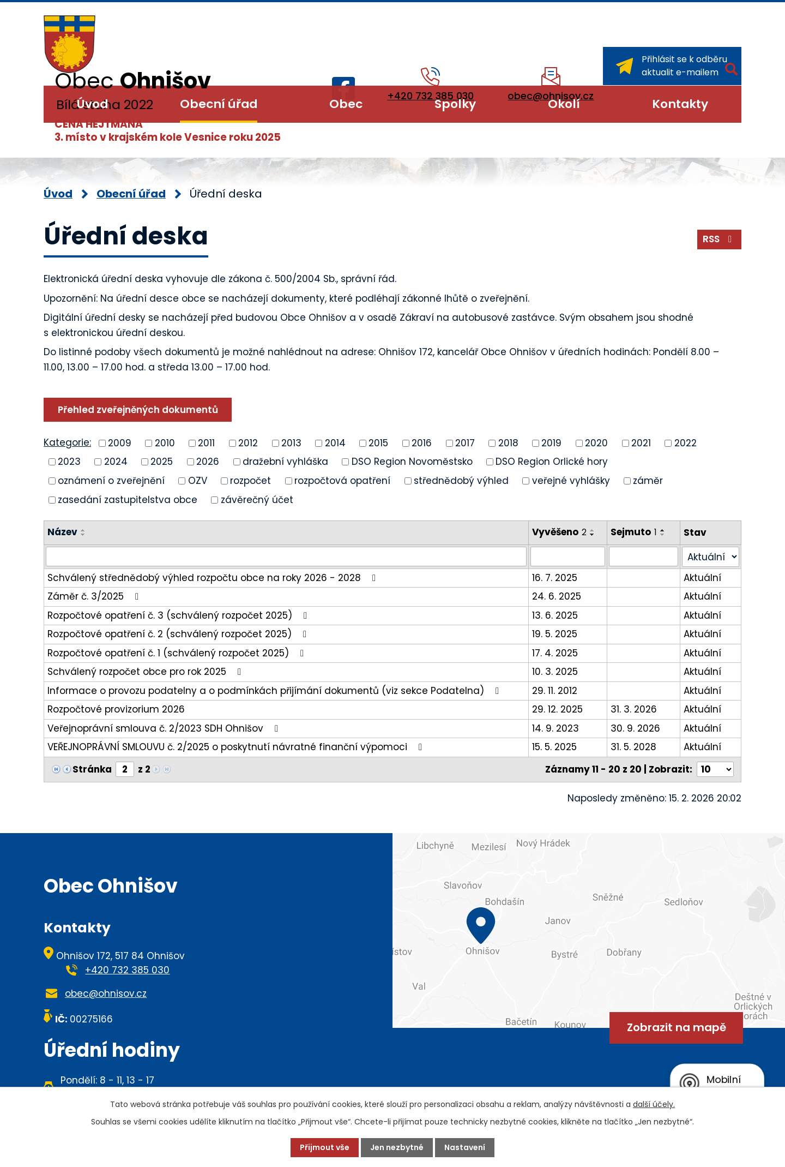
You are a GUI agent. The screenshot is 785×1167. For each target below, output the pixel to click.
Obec (346, 103)
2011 (206, 442)
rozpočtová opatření (342, 480)
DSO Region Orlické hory (552, 461)
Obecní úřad (218, 103)
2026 (207, 461)
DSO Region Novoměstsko (412, 461)
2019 (551, 442)
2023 (69, 461)
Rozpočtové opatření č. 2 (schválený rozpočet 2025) (179, 634)
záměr (648, 480)
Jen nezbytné (397, 1147)
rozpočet (250, 480)
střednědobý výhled (461, 480)
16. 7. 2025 (554, 577)
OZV (197, 480)
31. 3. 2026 (634, 709)
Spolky (455, 103)
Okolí (564, 103)
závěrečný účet (257, 499)
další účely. (654, 1104)
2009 (119, 442)
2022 (685, 442)
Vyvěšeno (559, 531)
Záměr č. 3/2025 (95, 596)
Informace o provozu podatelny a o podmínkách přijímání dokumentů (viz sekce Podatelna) (275, 690)
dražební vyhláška (285, 461)
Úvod (92, 103)
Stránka (92, 769)
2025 (161, 461)
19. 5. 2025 (554, 634)
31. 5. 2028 (633, 746)
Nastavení (464, 1147)
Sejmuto (634, 531)
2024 (116, 461)
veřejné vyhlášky (571, 480)
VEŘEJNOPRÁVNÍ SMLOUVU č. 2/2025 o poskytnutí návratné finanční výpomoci (236, 746)
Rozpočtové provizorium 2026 (116, 709)
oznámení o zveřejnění (111, 480)
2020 (596, 442)
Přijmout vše (324, 1147)
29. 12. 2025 (557, 709)
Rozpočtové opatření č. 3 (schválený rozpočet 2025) (179, 615)
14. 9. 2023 (555, 728)
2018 (508, 442)
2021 (641, 442)
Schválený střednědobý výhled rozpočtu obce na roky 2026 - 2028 (213, 577)
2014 (335, 442)
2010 (165, 442)
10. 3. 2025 (555, 671)
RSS (719, 239)
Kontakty (680, 103)
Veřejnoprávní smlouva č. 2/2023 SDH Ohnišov (164, 728)
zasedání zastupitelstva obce (127, 499)
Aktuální (702, 577)
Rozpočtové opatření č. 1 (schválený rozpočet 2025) (177, 653)
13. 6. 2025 (555, 615)
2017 (465, 442)
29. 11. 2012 (554, 690)
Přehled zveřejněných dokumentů (138, 409)
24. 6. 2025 (556, 596)
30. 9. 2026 (635, 728)
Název (62, 531)
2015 (378, 442)
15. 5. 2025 (554, 746)
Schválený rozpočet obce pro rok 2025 (146, 671)
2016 (422, 442)
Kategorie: (67, 442)
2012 (248, 442)
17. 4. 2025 (555, 653)
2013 (291, 442)
